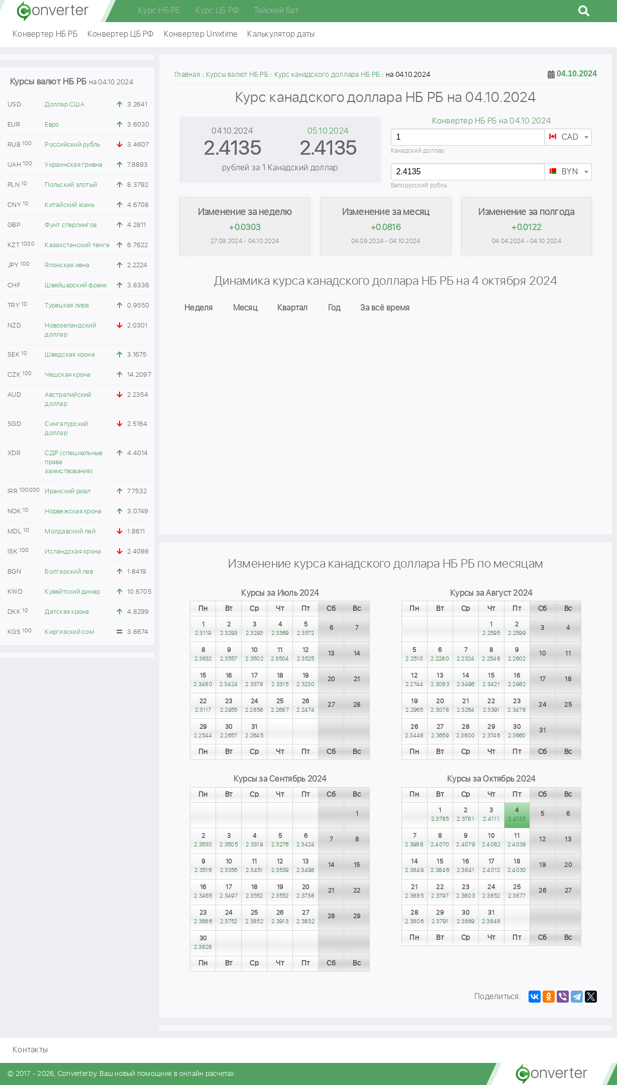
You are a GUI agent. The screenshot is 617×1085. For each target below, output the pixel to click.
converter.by (52, 11)
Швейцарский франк (76, 285)
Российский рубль (72, 145)
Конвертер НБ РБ (45, 34)
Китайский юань (69, 205)
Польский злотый (71, 185)
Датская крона (67, 612)
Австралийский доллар (68, 399)
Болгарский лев (69, 572)
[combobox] (568, 137)
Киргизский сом (69, 632)
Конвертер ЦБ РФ (120, 34)
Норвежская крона (73, 511)
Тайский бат (276, 11)
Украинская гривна (73, 165)
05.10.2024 (328, 131)
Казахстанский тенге (77, 245)
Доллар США (64, 105)
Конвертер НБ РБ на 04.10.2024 (491, 121)
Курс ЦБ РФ (217, 11)
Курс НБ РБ (159, 11)
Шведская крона (70, 355)
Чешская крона (67, 375)
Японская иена (67, 265)
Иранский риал (67, 491)
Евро (52, 125)
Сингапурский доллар (66, 428)
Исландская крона (73, 552)
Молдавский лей (70, 531)
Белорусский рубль (419, 185)
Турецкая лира (67, 305)
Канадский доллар (418, 151)
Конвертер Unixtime (201, 34)
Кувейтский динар (72, 592)
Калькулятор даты (281, 34)
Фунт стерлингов (70, 225)
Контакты (30, 1050)
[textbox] (568, 137)
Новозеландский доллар (70, 330)
